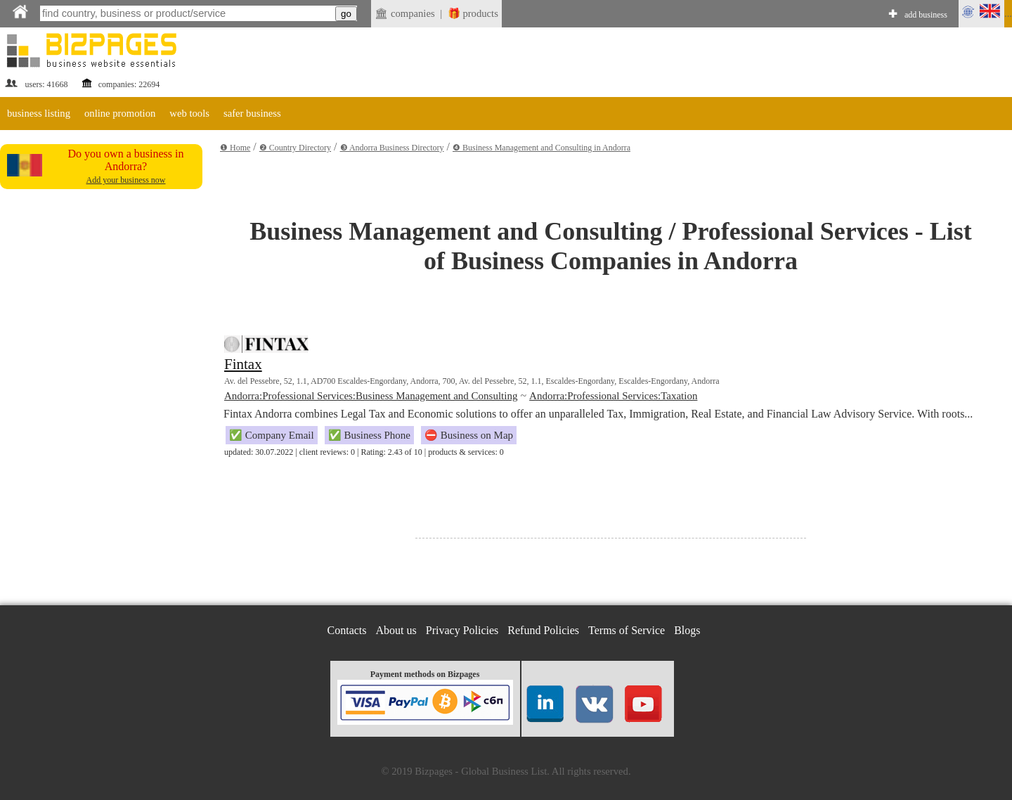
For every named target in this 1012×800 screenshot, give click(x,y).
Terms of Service (626, 630)
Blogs (687, 630)
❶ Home (235, 148)
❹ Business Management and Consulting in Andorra (541, 148)
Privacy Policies (462, 630)
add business (925, 15)
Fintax (243, 364)
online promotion (119, 113)
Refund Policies (543, 630)
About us (396, 630)
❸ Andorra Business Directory (392, 148)
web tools (189, 113)
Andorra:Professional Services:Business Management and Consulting (370, 395)
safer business (252, 113)
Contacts (347, 630)
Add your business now (126, 180)
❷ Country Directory (295, 148)
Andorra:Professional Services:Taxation (613, 395)
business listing (38, 113)
